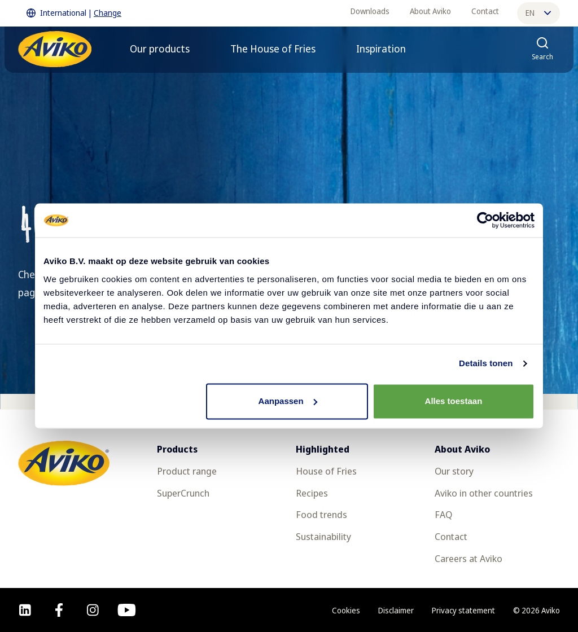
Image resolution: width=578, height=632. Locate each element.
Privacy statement (463, 610)
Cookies (346, 610)
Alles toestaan (454, 401)
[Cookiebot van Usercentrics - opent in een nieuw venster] (485, 220)
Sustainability (323, 536)
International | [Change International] (74, 13)
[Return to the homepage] (54, 49)
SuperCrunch (183, 492)
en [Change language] (538, 12)
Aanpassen (288, 401)
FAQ (443, 514)
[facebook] (59, 610)
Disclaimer (396, 610)
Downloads (370, 11)
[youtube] (126, 610)
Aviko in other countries (484, 492)
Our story (454, 470)
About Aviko (430, 11)
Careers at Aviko (468, 558)
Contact (485, 11)
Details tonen (486, 363)
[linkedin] (25, 610)
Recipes (312, 492)
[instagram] (93, 610)
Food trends (321, 514)
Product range (187, 470)
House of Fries (326, 470)
